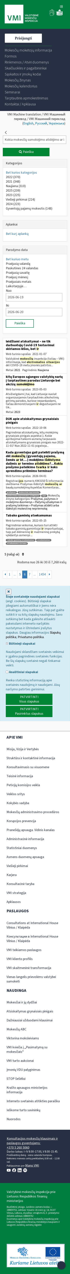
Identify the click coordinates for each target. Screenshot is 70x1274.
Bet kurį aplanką (17, 233)
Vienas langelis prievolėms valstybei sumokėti (31, 979)
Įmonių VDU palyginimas (23, 1069)
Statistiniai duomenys (22, 848)
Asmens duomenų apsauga (25, 857)
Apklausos (14, 902)
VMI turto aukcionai (20, 1060)
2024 (13, 204)
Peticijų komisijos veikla (23, 785)
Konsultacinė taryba (20, 884)
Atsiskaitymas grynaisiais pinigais (30, 1011)
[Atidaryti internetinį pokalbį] (61, 1265)
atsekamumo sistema (17, 543)
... (15, 574)
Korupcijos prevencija (21, 821)
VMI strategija (16, 893)
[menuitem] (28, 50)
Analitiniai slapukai (22, 672)
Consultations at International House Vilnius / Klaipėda (32, 925)
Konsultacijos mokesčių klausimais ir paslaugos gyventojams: (32, 1140)
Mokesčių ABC (16, 1029)
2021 (13, 181)
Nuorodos (14, 1119)
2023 (13, 195)
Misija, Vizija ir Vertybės (23, 749)
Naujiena (16, 186)
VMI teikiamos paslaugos (24, 950)
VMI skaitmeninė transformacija (29, 968)
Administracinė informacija (25, 839)
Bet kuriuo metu (17, 259)
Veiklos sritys (16, 794)
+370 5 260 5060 (18, 1147)
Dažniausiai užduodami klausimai (30, 1020)
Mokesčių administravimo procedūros (33, 812)
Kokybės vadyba (18, 803)
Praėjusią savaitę (17, 272)
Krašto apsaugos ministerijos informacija (27, 1090)
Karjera (12, 875)
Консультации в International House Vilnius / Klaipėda (32, 938)
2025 (13, 190)
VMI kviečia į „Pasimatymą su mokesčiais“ (27, 1049)
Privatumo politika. (31, 637)
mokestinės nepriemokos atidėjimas (23, 496)
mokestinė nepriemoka (29, 492)
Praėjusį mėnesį (17, 277)
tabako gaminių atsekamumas (20, 540)
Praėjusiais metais (18, 281)
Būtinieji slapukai (20, 643)
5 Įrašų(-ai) (14, 554)
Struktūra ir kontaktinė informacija (31, 758)
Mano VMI (32, 1165)
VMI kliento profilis (20, 959)
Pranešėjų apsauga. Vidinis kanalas (31, 830)
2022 (13, 177)
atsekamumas (43, 540)
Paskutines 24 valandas (22, 268)
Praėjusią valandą (18, 263)
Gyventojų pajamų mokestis (29, 208)
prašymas (11, 492)
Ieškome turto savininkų (23, 1110)
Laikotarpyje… (16, 286)
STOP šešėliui (16, 1078)
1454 (42, 574)
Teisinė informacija (20, 776)
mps (44, 496)
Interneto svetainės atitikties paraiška (33, 1101)
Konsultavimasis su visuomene (28, 767)
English (28, 123)
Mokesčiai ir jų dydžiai (22, 1002)
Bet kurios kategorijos (21, 172)
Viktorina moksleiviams (23, 1038)
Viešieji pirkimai (20, 199)
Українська (56, 123)
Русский (41, 123)
